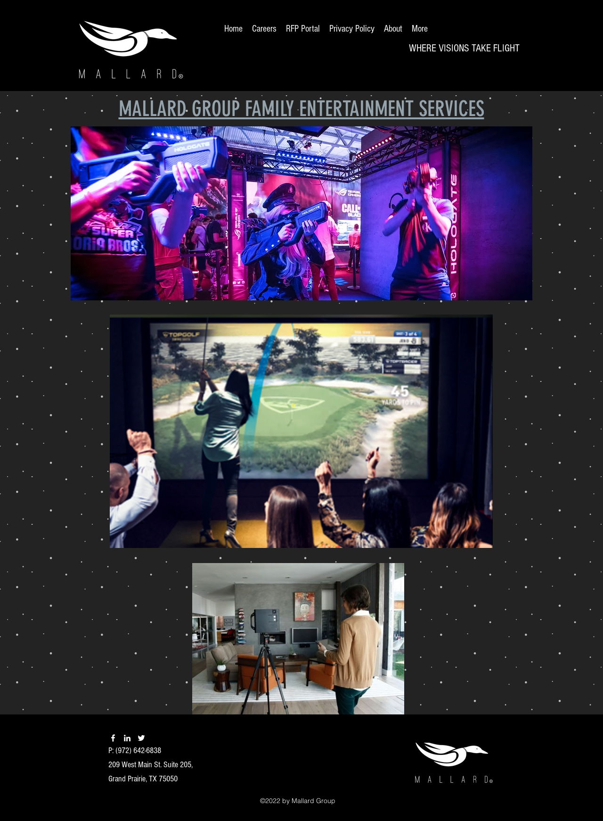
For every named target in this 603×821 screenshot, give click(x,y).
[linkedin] (127, 738)
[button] (301, 213)
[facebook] (113, 738)
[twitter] (141, 738)
